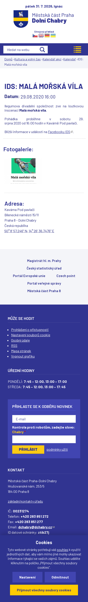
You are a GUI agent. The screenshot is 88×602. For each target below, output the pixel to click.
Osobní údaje (20, 340)
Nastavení (27, 577)
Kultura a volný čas (27, 59)
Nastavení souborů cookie (30, 335)
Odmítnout (60, 577)
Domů (8, 59)
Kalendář (69, 59)
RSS (14, 345)
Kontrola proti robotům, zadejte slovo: (43, 429)
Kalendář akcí (52, 59)
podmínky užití (57, 449)
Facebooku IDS (60, 132)
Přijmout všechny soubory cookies (44, 590)
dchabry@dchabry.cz (36, 527)
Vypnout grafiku (23, 356)
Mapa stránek (21, 351)
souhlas (62, 550)
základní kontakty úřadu (25, 501)
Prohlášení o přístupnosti (30, 329)
